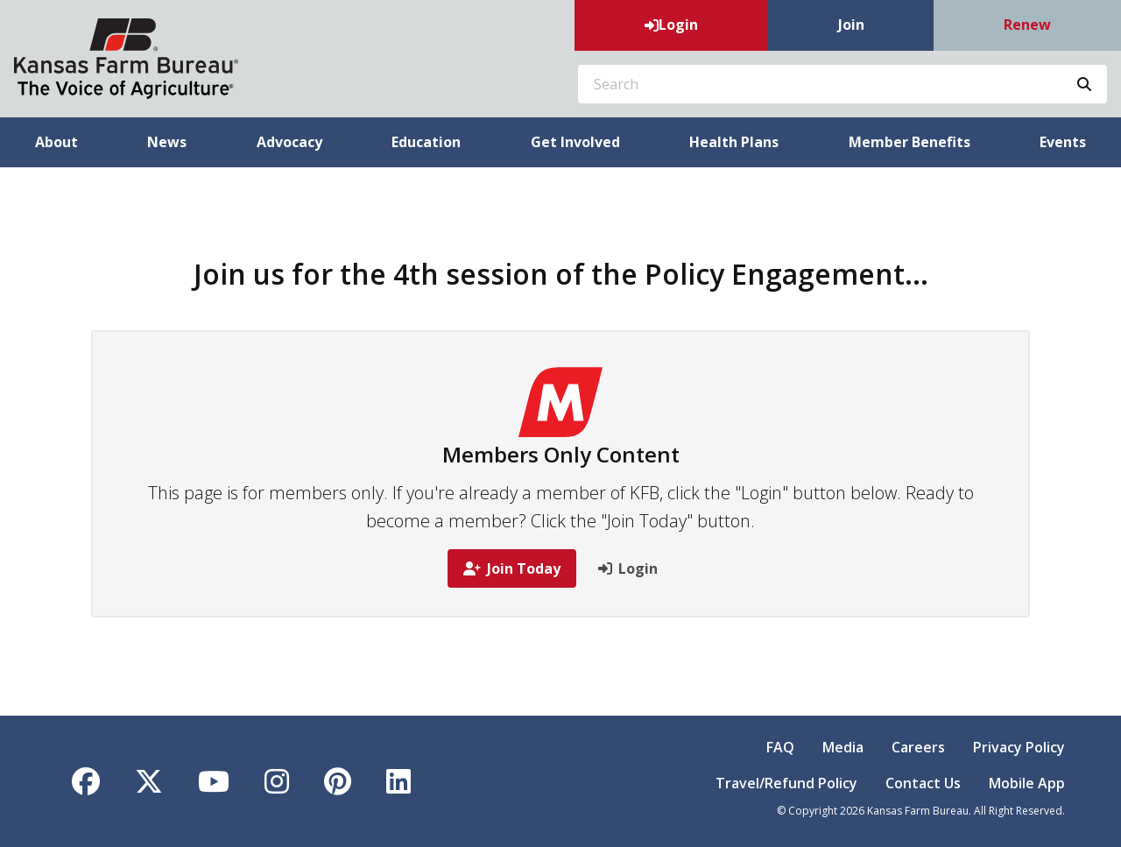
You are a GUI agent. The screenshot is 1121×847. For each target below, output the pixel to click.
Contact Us (923, 783)
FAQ (780, 747)
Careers (918, 747)
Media (843, 747)
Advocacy (289, 142)
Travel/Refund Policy (786, 783)
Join (851, 24)
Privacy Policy (1019, 747)
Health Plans (734, 142)
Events (1063, 142)
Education (426, 142)
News (167, 142)
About (56, 142)
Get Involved (575, 142)
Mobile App (1027, 783)
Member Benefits (909, 142)
